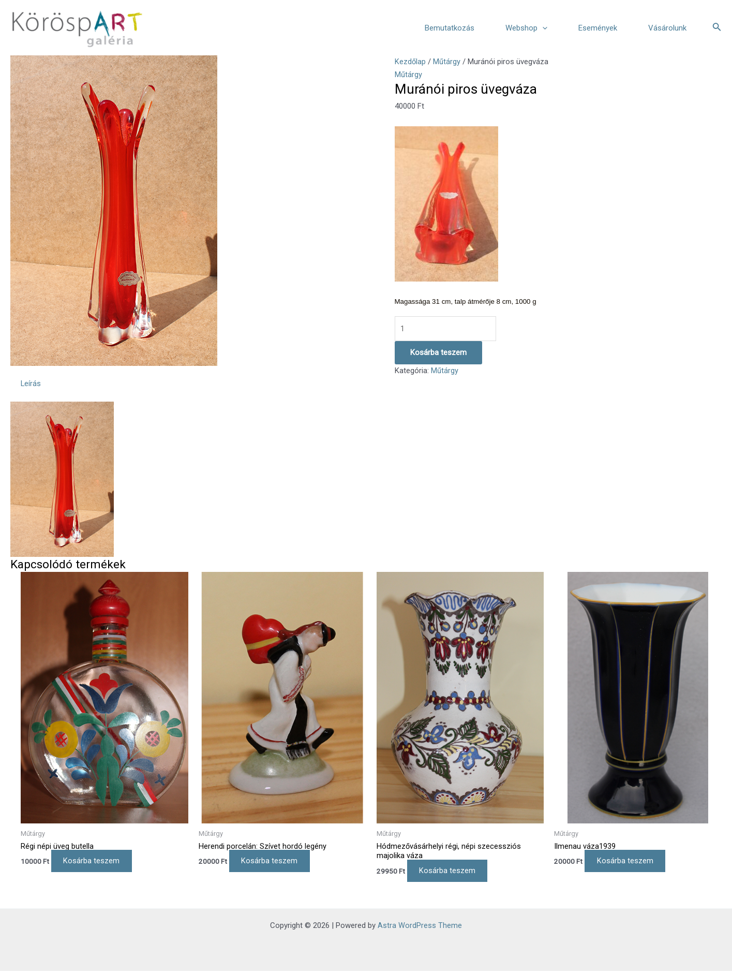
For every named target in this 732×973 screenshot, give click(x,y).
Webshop (526, 28)
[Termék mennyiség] (446, 329)
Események (597, 28)
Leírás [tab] (31, 384)
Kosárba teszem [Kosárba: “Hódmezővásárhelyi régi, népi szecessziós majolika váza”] (451, 872)
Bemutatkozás (449, 28)
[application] (542, 28)
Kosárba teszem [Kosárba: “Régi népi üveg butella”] (95, 862)
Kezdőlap (410, 61)
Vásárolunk (667, 28)
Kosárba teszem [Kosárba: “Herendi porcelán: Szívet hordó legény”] (273, 862)
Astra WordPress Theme (420, 927)
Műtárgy (447, 61)
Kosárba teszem (438, 353)
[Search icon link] (717, 27)
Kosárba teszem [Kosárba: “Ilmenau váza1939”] (628, 862)
